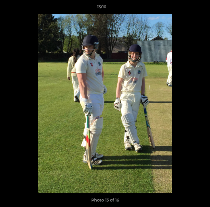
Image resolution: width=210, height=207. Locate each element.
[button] (189, 8)
